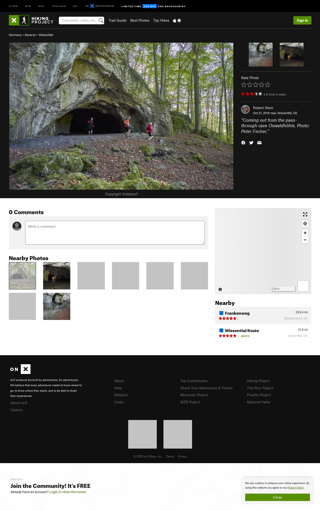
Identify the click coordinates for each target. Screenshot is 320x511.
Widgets (121, 395)
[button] (243, 142)
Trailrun (59, 5)
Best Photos (139, 20)
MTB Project (190, 402)
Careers (16, 410)
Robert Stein (263, 108)
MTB (28, 5)
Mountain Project (194, 395)
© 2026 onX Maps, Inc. (147, 456)
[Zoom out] (305, 239)
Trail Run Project (260, 388)
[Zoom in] (305, 232)
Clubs (119, 402)
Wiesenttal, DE (287, 113)
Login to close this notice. (68, 492)
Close (277, 497)
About (119, 381)
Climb (13, 5)
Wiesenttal (46, 35)
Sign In (302, 20)
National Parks (258, 402)
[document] (277, 491)
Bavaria (30, 35)
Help (118, 388)
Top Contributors (194, 381)
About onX (18, 402)
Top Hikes (161, 20)
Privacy (182, 456)
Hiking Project (258, 381)
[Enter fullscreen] (305, 214)
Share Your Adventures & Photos (206, 388)
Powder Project (259, 395)
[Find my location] (305, 223)
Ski (75, 5)
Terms (170, 456)
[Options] (303, 286)
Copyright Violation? (121, 194)
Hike (41, 5)
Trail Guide (118, 20)
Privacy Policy (295, 487)
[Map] (263, 251)
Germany (15, 35)
